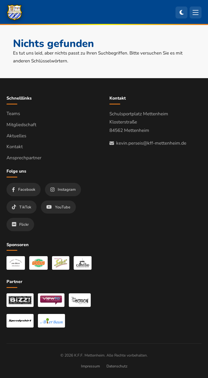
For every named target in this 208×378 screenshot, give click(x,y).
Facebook (23, 189)
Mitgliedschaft (21, 125)
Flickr (20, 224)
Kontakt (14, 147)
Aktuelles (16, 136)
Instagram (63, 189)
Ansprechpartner (23, 158)
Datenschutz (116, 366)
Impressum (90, 366)
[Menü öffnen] (196, 12)
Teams (13, 113)
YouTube (58, 207)
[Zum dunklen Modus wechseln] (181, 12)
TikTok (21, 207)
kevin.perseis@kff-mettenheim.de (147, 143)
